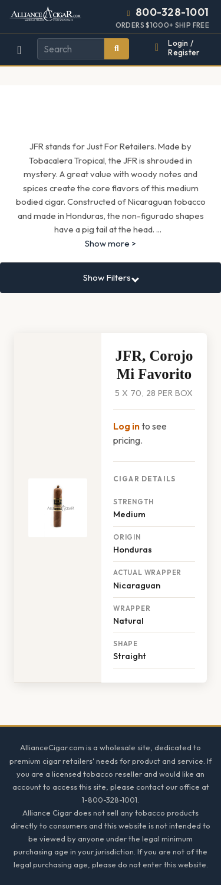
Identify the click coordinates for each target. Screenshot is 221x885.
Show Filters (111, 277)
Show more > (110, 243)
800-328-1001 (172, 12)
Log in (126, 426)
